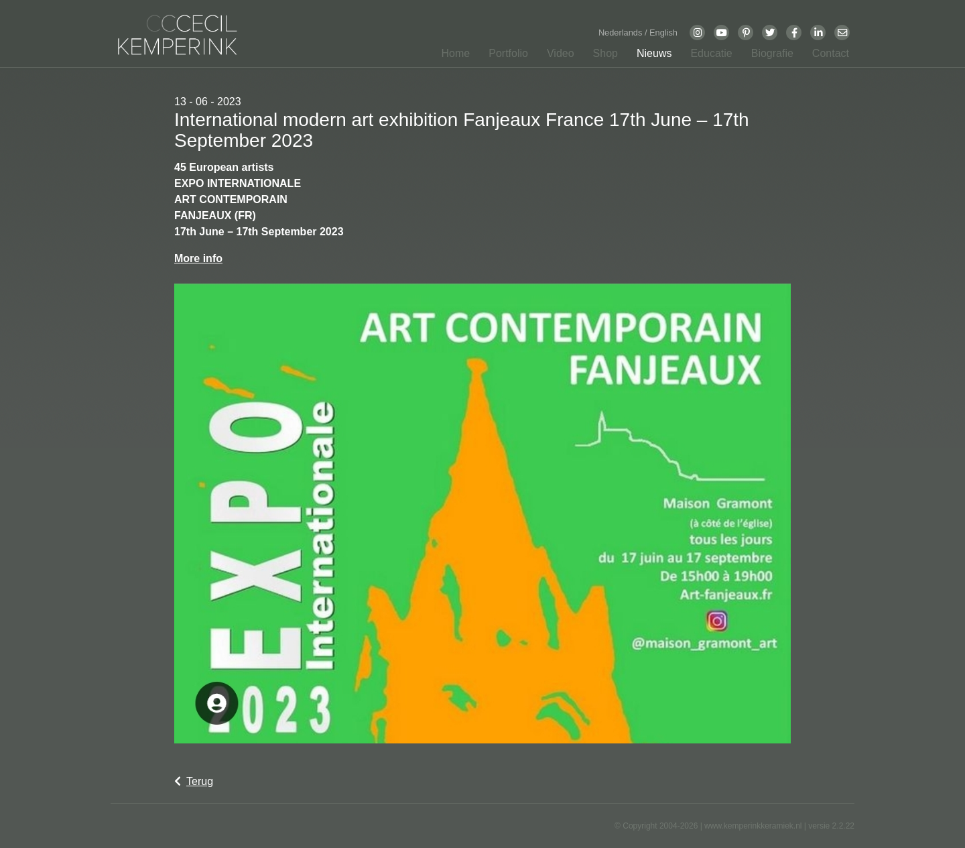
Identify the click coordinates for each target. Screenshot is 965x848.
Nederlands (621, 32)
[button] (504, 56)
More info (198, 258)
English (663, 32)
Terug (193, 781)
